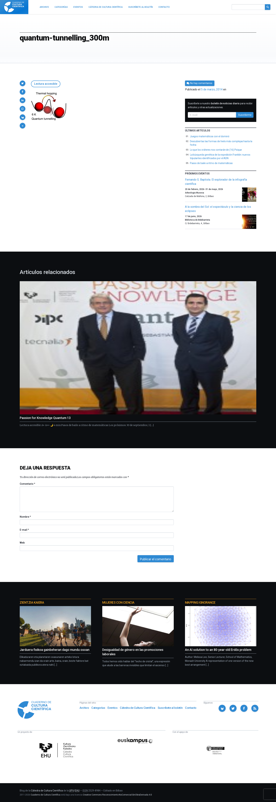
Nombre (25, 516)
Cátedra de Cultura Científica (137, 708)
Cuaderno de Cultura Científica (45, 795)
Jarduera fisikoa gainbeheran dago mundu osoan (54, 650)
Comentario (27, 483)
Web (22, 542)
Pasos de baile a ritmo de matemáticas (211, 163)
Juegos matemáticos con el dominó (209, 136)
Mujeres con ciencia (118, 602)
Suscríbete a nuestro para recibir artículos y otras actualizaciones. (220, 105)
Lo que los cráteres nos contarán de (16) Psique (216, 149)
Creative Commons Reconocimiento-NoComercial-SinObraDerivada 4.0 (117, 795)
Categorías (98, 708)
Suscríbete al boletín (170, 708)
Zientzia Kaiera (32, 602)
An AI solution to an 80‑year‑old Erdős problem (218, 650)
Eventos (112, 708)
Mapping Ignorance (200, 602)
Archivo (84, 708)
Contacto (190, 708)
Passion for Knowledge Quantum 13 (45, 418)
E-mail (24, 529)
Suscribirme (245, 114)
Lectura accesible (45, 83)
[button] (22, 83)
